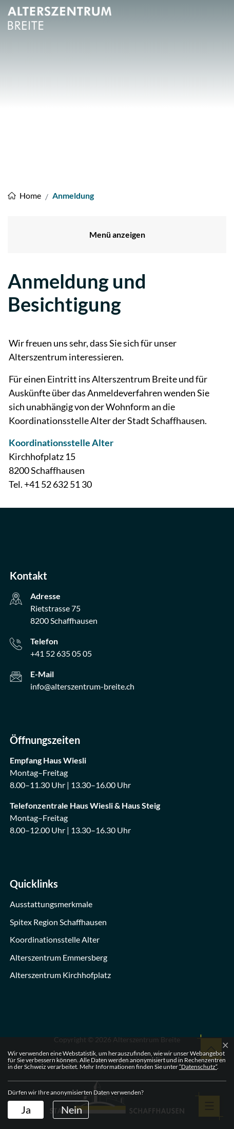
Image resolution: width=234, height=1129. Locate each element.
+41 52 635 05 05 (61, 653)
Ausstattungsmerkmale (51, 904)
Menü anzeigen (117, 234)
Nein (71, 1109)
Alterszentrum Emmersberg (58, 957)
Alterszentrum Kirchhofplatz (60, 975)
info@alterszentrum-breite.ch (82, 686)
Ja (26, 1109)
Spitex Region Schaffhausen (58, 922)
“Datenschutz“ (198, 1066)
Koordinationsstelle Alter (67, 442)
